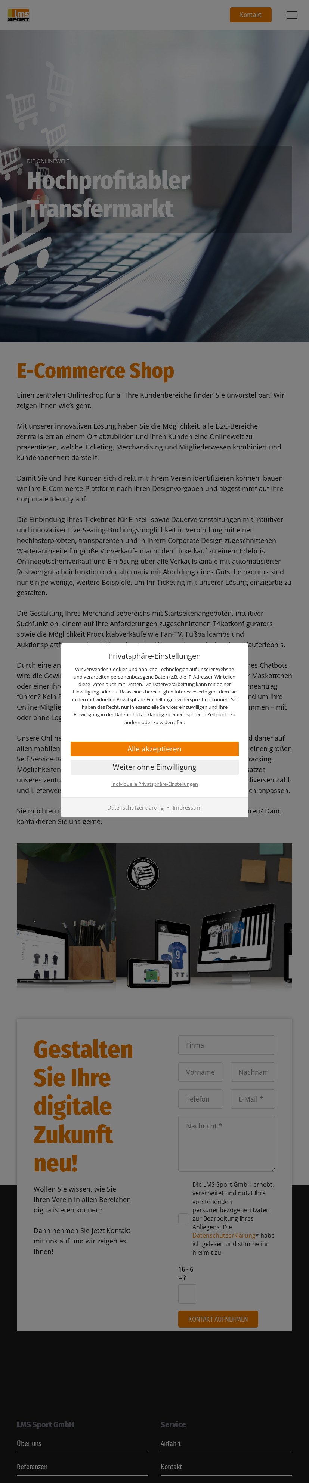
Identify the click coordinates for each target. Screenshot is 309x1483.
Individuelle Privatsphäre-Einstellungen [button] (154, 784)
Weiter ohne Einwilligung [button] (154, 767)
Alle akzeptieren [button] (154, 749)
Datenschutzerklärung (135, 807)
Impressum (187, 807)
